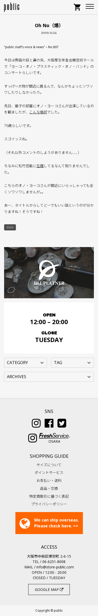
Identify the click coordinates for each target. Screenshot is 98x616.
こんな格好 (38, 112)
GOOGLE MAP (49, 589)
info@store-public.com (55, 567)
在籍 (40, 165)
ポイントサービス (49, 472)
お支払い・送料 (49, 480)
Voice (10, 227)
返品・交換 (49, 488)
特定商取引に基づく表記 (49, 496)
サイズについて (49, 464)
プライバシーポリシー (49, 504)
